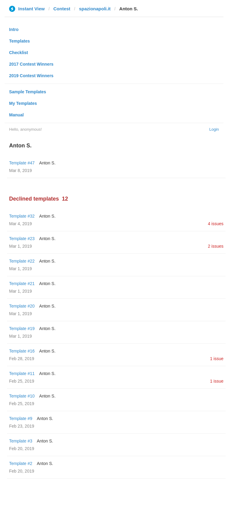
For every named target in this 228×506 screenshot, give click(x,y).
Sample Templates (27, 91)
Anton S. (47, 162)
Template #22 (22, 261)
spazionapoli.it (95, 8)
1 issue (216, 358)
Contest (61, 8)
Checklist (18, 52)
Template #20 (22, 306)
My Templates (23, 103)
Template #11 (22, 373)
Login (214, 129)
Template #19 (22, 328)
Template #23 (22, 238)
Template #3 (20, 441)
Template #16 (22, 351)
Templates (19, 41)
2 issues (215, 246)
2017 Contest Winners (31, 64)
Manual (16, 114)
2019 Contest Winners (31, 75)
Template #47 (22, 162)
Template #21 (22, 283)
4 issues (215, 223)
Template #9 (20, 418)
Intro (14, 29)
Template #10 (22, 396)
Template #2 (20, 463)
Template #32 (22, 216)
